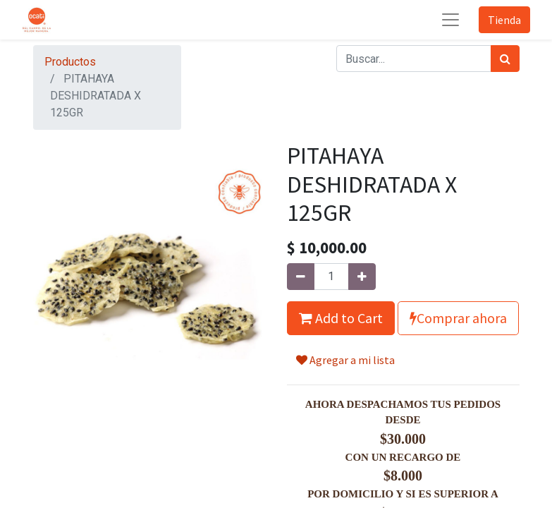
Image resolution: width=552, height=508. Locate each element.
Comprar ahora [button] (458, 318)
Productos (70, 61)
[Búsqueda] (505, 58)
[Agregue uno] (362, 276)
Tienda (504, 20)
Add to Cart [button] (341, 318)
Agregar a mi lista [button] (345, 360)
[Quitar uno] (300, 276)
